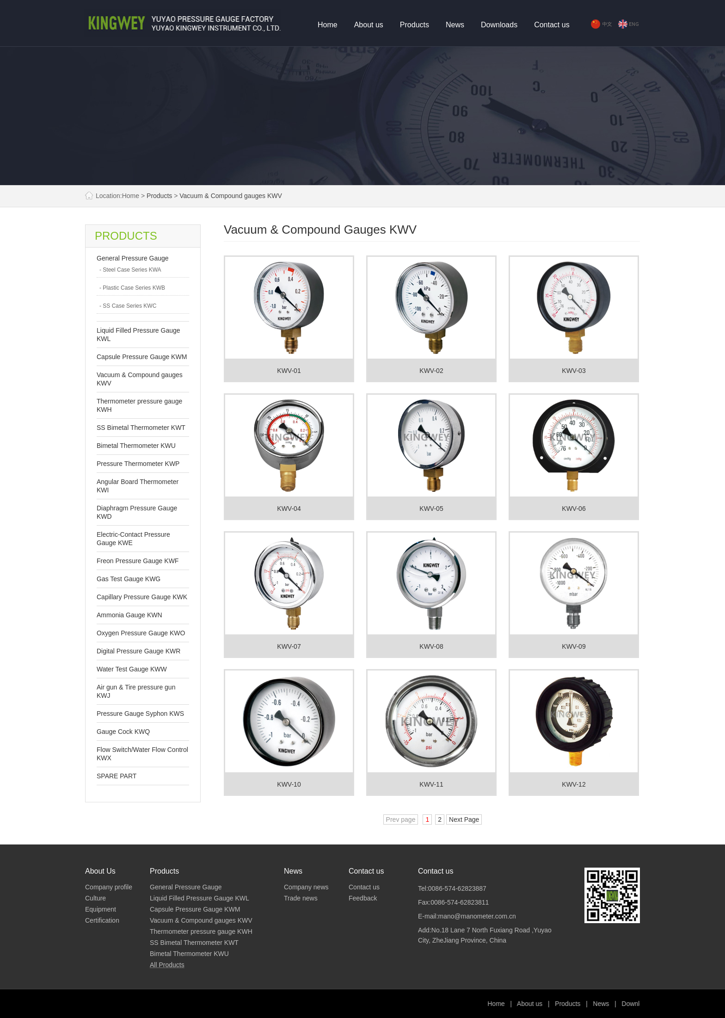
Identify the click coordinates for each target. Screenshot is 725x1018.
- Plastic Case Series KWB (132, 288)
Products (414, 25)
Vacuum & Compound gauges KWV (230, 195)
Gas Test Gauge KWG (128, 579)
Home (328, 25)
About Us (100, 871)
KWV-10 (289, 784)
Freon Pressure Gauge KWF (137, 561)
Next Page (464, 819)
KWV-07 (289, 646)
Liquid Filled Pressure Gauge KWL (199, 898)
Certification (102, 920)
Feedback (363, 898)
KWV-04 (289, 508)
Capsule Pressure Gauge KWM (142, 356)
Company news (306, 887)
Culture (95, 898)
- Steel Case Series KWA (130, 270)
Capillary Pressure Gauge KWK (142, 597)
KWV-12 (573, 784)
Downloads (499, 25)
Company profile (108, 887)
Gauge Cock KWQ (123, 731)
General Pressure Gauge (133, 258)
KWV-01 (289, 370)
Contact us (551, 25)
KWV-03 (573, 370)
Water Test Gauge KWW (132, 669)
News (455, 25)
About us (368, 25)
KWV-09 (573, 646)
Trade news (301, 898)
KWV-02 (431, 370)
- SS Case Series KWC (127, 306)
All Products (167, 964)
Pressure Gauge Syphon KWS (140, 713)
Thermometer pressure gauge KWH (201, 931)
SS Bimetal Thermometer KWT (141, 427)
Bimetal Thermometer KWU (136, 445)
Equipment (100, 909)
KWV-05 (431, 508)
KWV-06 (573, 508)
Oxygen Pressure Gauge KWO (141, 633)
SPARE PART (116, 776)
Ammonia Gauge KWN (129, 615)
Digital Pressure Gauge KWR (138, 651)
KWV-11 (431, 784)
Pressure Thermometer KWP (138, 463)
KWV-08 (431, 646)
